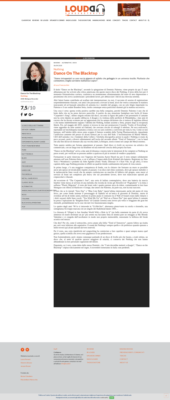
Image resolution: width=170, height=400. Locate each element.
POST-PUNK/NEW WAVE (31, 146)
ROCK (24, 194)
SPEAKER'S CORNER (57, 20)
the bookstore (93, 362)
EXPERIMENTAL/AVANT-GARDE (33, 142)
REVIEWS (35, 20)
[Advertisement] (85, 39)
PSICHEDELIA (27, 174)
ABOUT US (142, 20)
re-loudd (91, 352)
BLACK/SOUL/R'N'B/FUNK (31, 203)
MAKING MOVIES (99, 20)
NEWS (109, 20)
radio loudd (92, 359)
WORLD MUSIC (27, 138)
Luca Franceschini (62, 85)
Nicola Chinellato (27, 376)
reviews (90, 349)
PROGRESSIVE (27, 166)
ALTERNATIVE (27, 186)
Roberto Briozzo (26, 363)
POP (23, 207)
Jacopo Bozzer (26, 366)
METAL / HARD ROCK (30, 178)
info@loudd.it (65, 364)
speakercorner (93, 356)
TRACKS (125, 20)
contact (124, 359)
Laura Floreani (26, 359)
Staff (55, 349)
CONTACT (133, 20)
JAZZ (24, 162)
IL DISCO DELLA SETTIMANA (32, 125)
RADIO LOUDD (71, 20)
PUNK (24, 150)
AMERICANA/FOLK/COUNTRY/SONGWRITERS (35, 190)
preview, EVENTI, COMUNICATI (132, 352)
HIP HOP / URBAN (28, 129)
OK (111, 397)
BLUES (24, 158)
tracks (123, 356)
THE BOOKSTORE (84, 20)
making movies (126, 349)
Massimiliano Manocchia (29, 380)
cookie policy (104, 397)
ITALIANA (25, 199)
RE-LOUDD (44, 20)
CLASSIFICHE (26, 20)
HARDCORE (26, 170)
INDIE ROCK (26, 134)
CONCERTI (116, 20)
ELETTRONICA (27, 154)
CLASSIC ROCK (27, 182)
